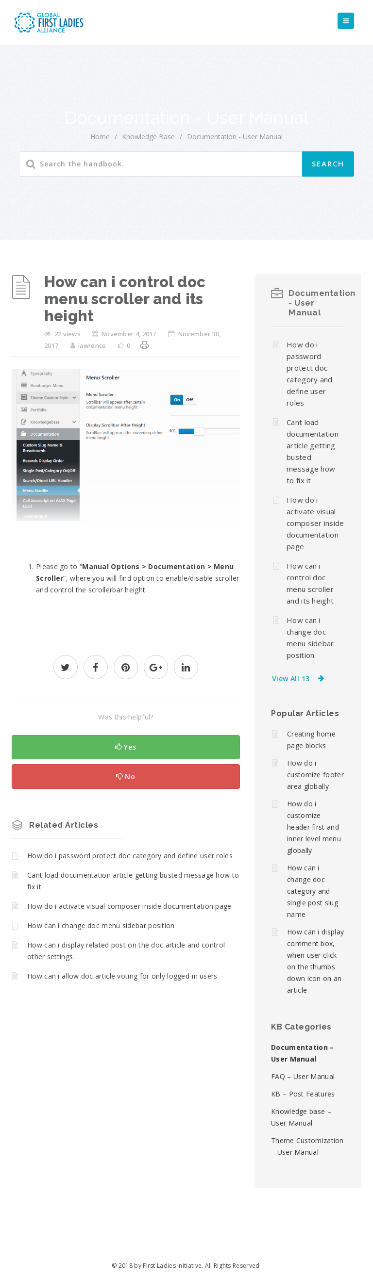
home (100, 136)
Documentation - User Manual (235, 136)
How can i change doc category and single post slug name (312, 891)
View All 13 (290, 678)
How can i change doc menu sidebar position (101, 925)
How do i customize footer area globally (315, 774)
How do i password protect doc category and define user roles (130, 855)
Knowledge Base (148, 136)
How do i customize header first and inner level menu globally (314, 827)
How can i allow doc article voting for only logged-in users (122, 976)
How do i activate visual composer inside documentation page (129, 906)
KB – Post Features (303, 1093)
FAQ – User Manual (303, 1076)
